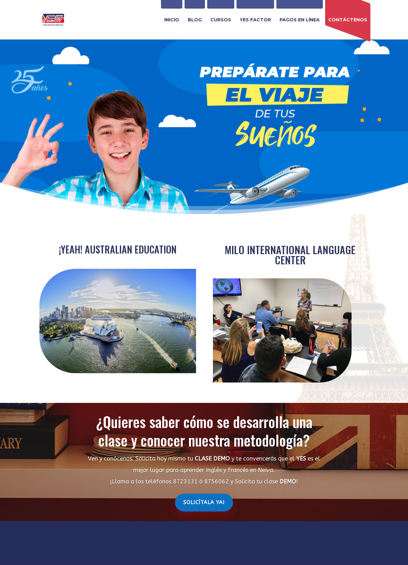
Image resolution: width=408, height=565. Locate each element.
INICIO (171, 20)
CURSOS (220, 20)
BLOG (195, 20)
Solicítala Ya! (204, 502)
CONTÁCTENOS (347, 20)
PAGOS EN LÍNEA (300, 20)
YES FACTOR (255, 20)
